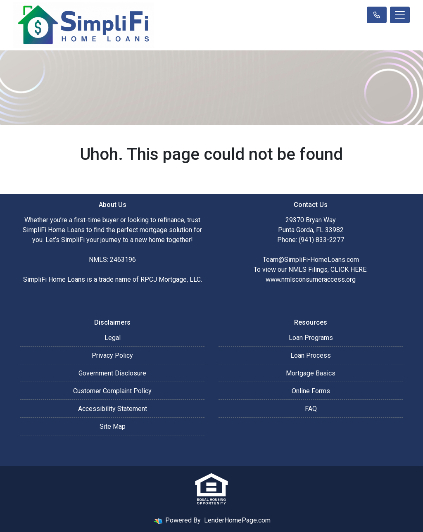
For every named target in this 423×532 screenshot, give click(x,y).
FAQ (311, 409)
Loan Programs (311, 338)
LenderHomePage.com (237, 520)
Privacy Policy (112, 355)
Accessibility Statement (112, 409)
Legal (113, 338)
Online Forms (311, 391)
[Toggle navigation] (400, 15)
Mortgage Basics (310, 373)
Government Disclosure (112, 373)
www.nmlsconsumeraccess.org (311, 279)
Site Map (113, 426)
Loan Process (310, 355)
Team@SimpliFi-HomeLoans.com (311, 260)
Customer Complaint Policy (112, 391)
